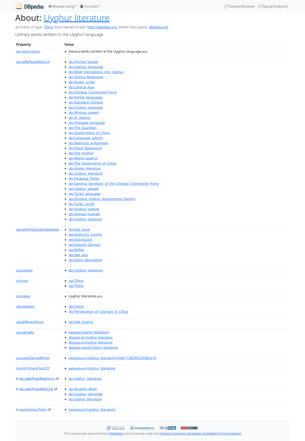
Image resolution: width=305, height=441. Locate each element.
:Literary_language (86, 67)
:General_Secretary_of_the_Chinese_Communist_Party (114, 183)
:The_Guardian (83, 127)
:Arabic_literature (85, 168)
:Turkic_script (81, 204)
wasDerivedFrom (33, 358)
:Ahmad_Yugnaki (84, 214)
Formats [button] (88, 6)
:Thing (76, 280)
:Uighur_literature (85, 378)
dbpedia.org (158, 27)
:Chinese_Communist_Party (93, 92)
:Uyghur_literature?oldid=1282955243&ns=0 (112, 358)
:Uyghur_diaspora (85, 219)
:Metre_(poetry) (83, 158)
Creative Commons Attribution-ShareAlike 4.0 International (200, 433)
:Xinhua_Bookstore (86, 77)
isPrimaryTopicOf (33, 368)
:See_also (78, 255)
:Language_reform (86, 138)
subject (24, 270)
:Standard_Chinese (86, 102)
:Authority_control (85, 234)
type (22, 280)
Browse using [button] (61, 6)
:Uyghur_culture (84, 209)
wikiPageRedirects (37, 378)
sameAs (25, 332)
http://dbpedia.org (102, 27)
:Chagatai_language (87, 122)
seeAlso (25, 306)
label (23, 296)
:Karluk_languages (86, 97)
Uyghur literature (77, 17)
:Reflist (76, 249)
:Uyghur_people (84, 188)
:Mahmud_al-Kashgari (88, 143)
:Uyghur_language (86, 107)
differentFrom (30, 322)
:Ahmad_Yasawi (83, 61)
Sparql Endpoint (273, 6)
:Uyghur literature (89, 332)
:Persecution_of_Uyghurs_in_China (98, 311)
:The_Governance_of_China (92, 163)
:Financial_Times (84, 178)
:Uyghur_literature (86, 173)
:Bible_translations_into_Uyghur (96, 72)
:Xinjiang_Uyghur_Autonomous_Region (102, 198)
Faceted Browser (239, 6)
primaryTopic (33, 409)
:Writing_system (84, 112)
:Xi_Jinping (79, 117)
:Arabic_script (82, 82)
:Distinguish (80, 239)
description (28, 51)
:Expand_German (85, 244)
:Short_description (85, 260)
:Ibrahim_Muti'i (83, 389)
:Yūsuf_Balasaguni (85, 148)
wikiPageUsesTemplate (37, 229)
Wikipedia (116, 433)
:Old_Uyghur (81, 153)
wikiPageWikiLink (33, 61)
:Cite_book (79, 229)
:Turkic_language (84, 193)
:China (76, 306)
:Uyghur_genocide (86, 394)
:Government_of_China (89, 133)
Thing (48, 27)
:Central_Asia (81, 87)
